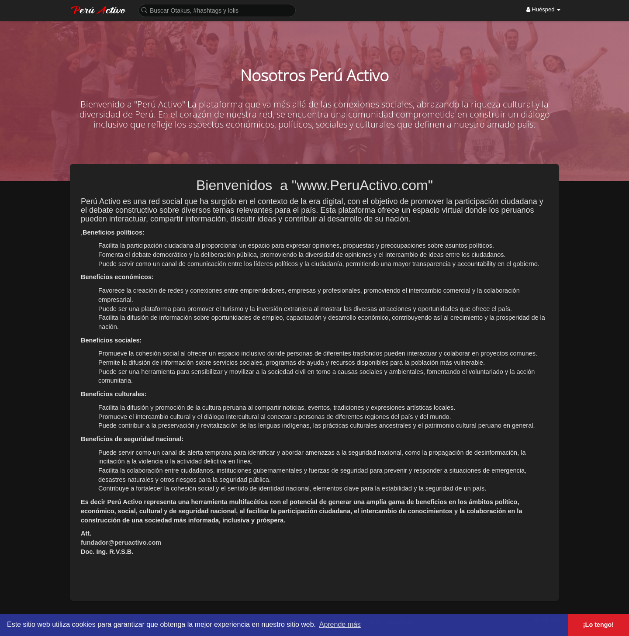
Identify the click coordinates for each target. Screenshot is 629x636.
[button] (217, 10)
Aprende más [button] (340, 624)
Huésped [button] (543, 9)
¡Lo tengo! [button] (598, 624)
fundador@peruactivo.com (121, 542)
